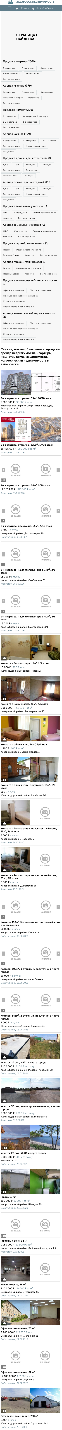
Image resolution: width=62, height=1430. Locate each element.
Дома (5, 165)
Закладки (23, 8)
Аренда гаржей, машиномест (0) (24, 262)
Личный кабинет (42, 8)
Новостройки (32, 74)
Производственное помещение (18, 307)
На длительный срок (13, 98)
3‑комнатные (47, 68)
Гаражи (6, 250)
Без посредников (11, 79)
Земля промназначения (44, 213)
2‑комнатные (28, 68)
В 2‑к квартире (10, 122)
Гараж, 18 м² (8, 1197)
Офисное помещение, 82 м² (18, 1372)
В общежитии (9, 116)
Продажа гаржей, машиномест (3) (25, 243)
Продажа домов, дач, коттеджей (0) (27, 158)
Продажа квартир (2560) (19, 61)
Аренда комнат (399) (17, 134)
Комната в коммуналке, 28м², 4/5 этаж (24, 704)
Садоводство (20, 213)
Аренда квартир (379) (17, 85)
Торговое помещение (40, 290)
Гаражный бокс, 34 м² (14, 1241)
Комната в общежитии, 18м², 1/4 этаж (24, 744)
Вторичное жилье (11, 74)
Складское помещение (14, 301)
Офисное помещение (13, 290)
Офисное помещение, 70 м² (18, 1328)
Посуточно (33, 98)
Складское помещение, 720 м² (19, 1416)
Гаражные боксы (11, 255)
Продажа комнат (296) (18, 110)
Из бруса (29, 176)
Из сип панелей (10, 176)
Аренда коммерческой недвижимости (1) (29, 315)
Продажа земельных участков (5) (25, 206)
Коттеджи (30, 165)
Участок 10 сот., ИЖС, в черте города (23, 1062)
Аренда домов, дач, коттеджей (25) (26, 182)
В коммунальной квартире (35, 116)
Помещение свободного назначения (20, 296)
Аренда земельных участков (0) (24, 224)
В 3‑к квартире (30, 122)
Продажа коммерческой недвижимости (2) (30, 282)
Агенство (7, 218)
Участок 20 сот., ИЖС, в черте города (24, 1153)
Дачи (17, 165)
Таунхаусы (46, 165)
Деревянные (32, 170)
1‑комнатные (9, 68)
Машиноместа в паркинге (28, 250)
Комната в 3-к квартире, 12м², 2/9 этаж (25, 663)
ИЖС (5, 213)
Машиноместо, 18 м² (13, 1285)
